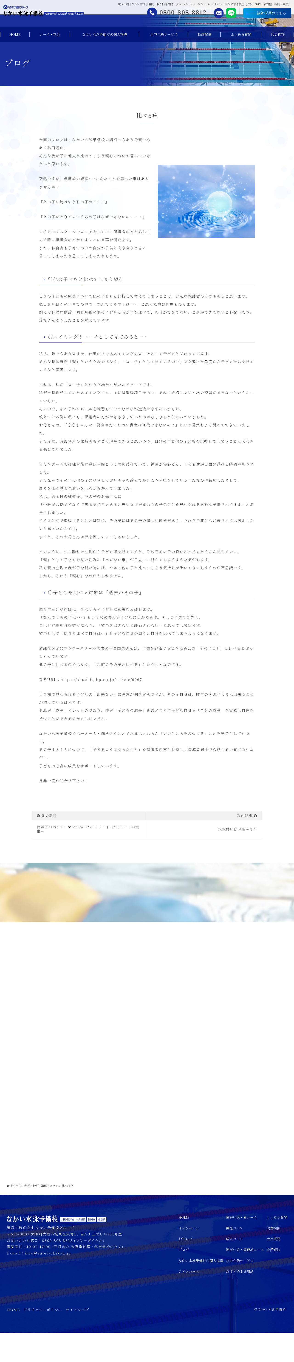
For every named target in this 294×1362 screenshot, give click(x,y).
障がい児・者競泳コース (245, 1279)
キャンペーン (188, 1257)
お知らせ (185, 1268)
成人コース (234, 1268)
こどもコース (188, 1300)
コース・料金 (50, 34)
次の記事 (245, 815)
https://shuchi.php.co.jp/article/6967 (101, 679)
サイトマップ (77, 1338)
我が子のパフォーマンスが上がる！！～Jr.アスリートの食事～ (88, 829)
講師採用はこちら (261, 15)
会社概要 (273, 1268)
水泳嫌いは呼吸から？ (237, 829)
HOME (14, 34)
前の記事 (49, 815)
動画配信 (204, 34)
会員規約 (273, 1279)
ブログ (183, 1279)
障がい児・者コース (241, 1246)
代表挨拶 (278, 34)
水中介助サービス (164, 34)
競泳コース (234, 1257)
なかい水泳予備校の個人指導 (104, 34)
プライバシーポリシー (42, 1338)
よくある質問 (241, 34)
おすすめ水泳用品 (240, 1300)
